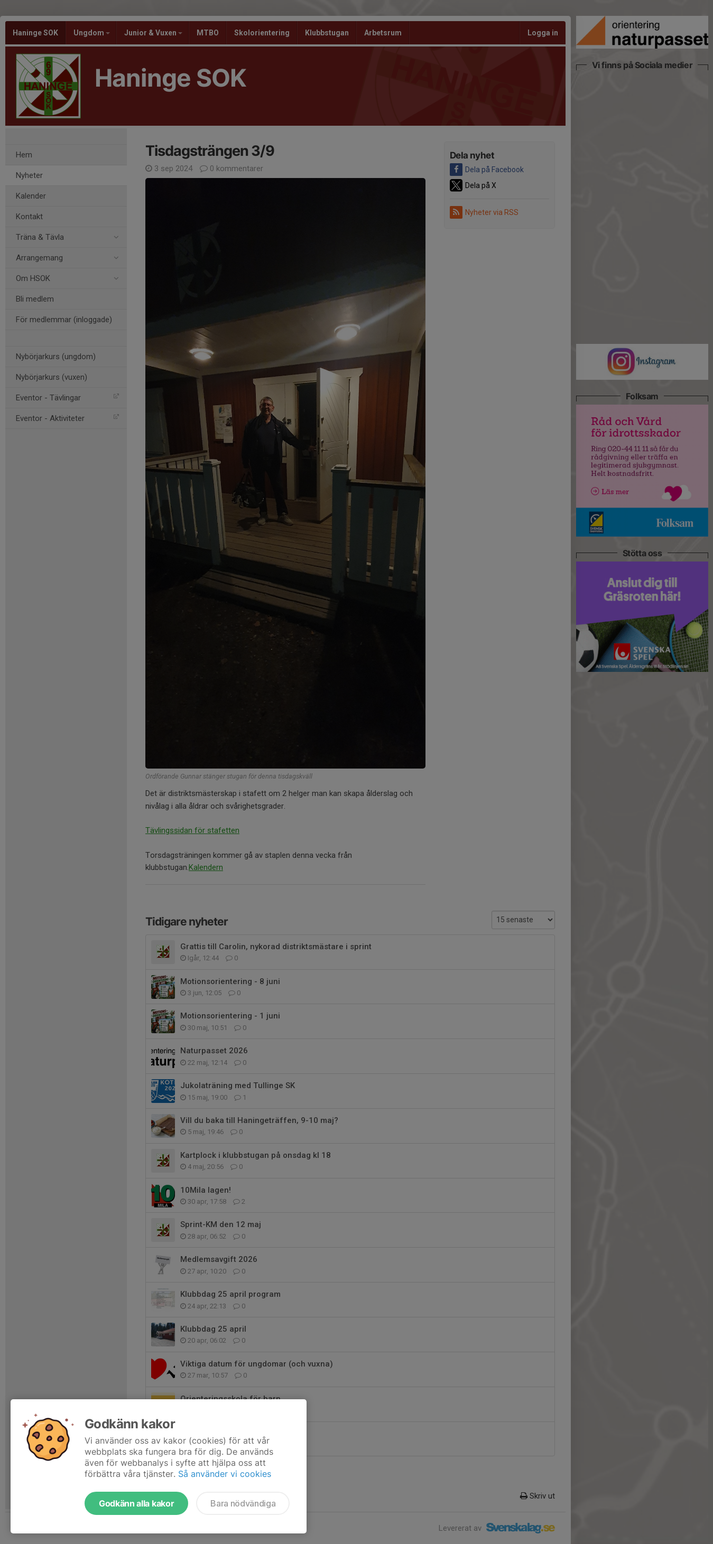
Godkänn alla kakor (136, 1503)
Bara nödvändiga (242, 1503)
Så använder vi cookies (224, 1473)
